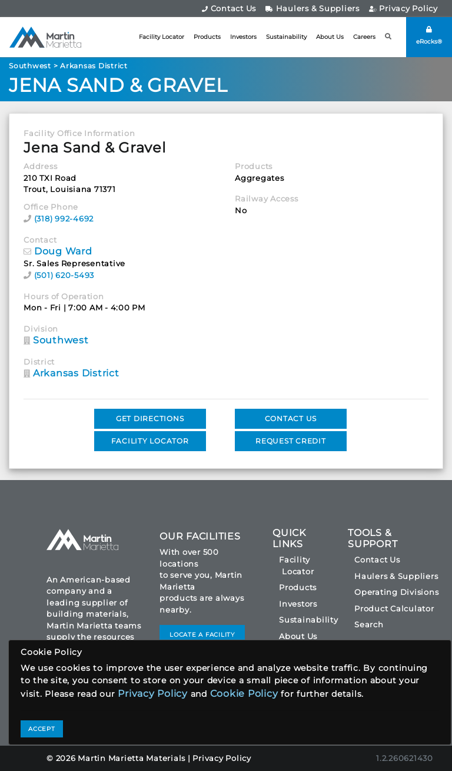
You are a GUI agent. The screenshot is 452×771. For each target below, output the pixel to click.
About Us (330, 37)
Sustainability (286, 37)
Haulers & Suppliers (312, 8)
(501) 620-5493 (64, 275)
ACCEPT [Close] (41, 729)
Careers (364, 37)
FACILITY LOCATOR (150, 440)
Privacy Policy (403, 8)
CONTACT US (291, 418)
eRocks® (429, 35)
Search (369, 624)
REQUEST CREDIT (290, 440)
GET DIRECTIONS (150, 418)
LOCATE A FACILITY (202, 634)
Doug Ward (63, 251)
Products (207, 37)
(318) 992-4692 (64, 218)
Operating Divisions (396, 592)
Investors (243, 37)
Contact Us (229, 8)
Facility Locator (161, 37)
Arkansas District (94, 65)
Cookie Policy (244, 693)
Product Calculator (394, 608)
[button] (388, 37)
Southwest (30, 65)
